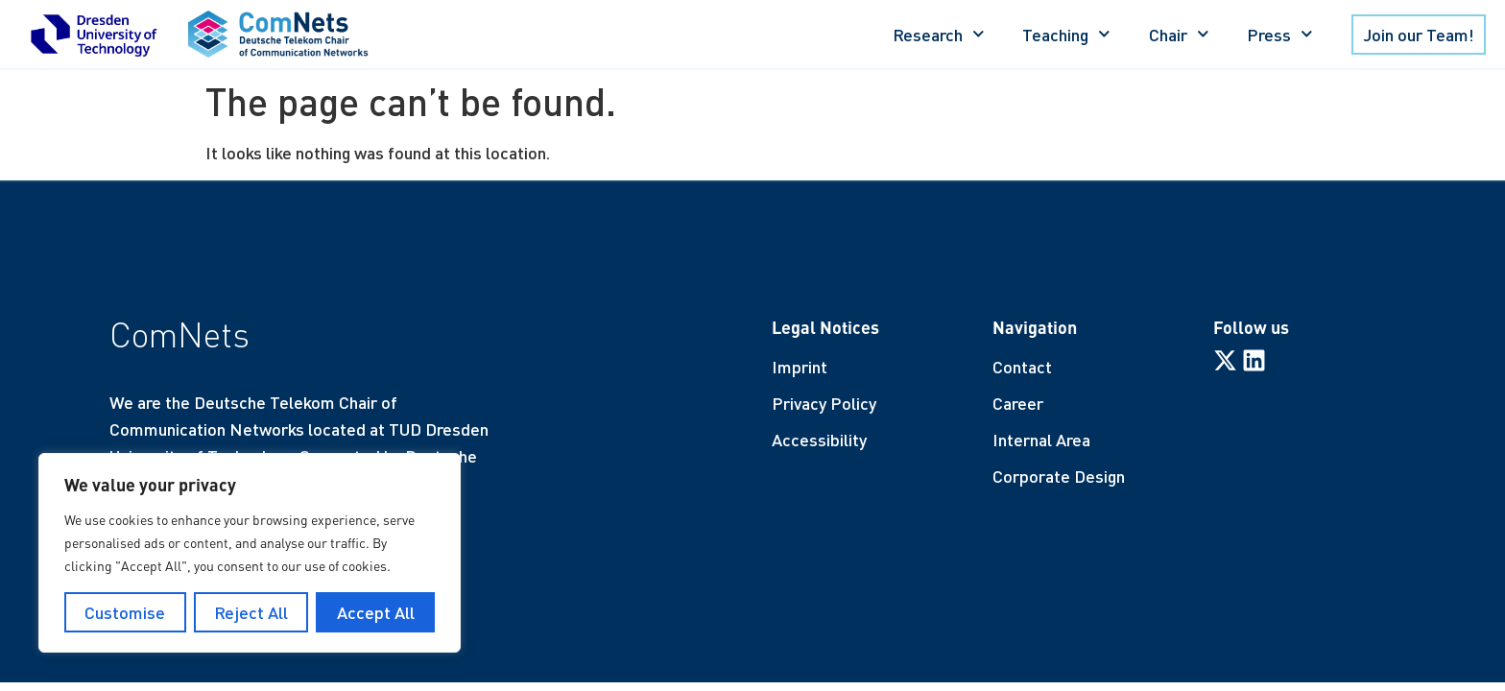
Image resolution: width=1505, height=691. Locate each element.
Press (1280, 34)
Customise (124, 612)
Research (939, 34)
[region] (249, 553)
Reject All (251, 612)
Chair (1179, 34)
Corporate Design (1058, 476)
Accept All (376, 612)
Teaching (1066, 34)
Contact (1022, 366)
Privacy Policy (824, 403)
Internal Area (1041, 439)
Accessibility (819, 439)
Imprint (799, 366)
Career (1017, 403)
